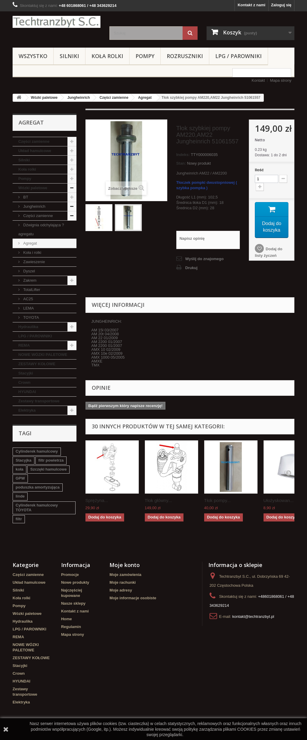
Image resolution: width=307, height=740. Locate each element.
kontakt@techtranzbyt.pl (253, 616)
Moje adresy (120, 590)
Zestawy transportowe (38, 401)
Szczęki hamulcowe (48, 469)
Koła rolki (107, 56)
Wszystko (33, 56)
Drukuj (191, 268)
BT (25, 197)
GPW (20, 478)
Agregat (144, 97)
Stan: (181, 163)
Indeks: (183, 154)
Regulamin (71, 626)
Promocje (70, 574)
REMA (24, 345)
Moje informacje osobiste (132, 598)
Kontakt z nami (251, 5)
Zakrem (29, 280)
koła (19, 469)
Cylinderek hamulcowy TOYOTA (37, 507)
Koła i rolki (31, 252)
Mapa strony (280, 80)
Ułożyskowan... (279, 500)
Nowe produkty (75, 582)
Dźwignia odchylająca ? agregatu (41, 229)
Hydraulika (28, 326)
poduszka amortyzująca (38, 487)
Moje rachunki (122, 582)
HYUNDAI (27, 391)
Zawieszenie (33, 262)
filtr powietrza (51, 460)
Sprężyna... (96, 500)
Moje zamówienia (125, 574)
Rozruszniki (185, 56)
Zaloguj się (281, 5)
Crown (24, 382)
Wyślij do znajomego (204, 259)
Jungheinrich (78, 97)
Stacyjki (25, 373)
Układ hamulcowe (34, 150)
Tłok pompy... (217, 500)
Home (66, 619)
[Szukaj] (190, 33)
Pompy (145, 56)
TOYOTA (30, 317)
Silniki (69, 56)
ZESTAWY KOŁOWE (36, 364)
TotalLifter (31, 289)
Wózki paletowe (44, 97)
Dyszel (28, 271)
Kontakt (258, 80)
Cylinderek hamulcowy (37, 451)
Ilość (259, 170)
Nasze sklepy (73, 603)
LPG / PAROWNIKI (238, 56)
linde (20, 496)
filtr (19, 519)
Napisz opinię (192, 238)
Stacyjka (23, 460)
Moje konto (124, 564)
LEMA (28, 308)
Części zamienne (114, 97)
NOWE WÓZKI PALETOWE (42, 354)
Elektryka (27, 410)
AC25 (27, 299)
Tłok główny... (158, 500)
